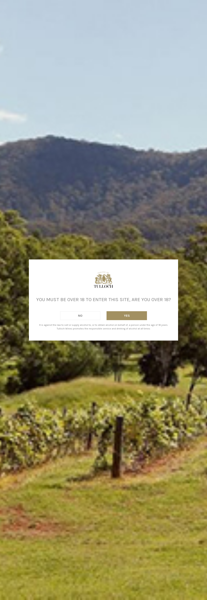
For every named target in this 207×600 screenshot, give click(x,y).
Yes (127, 315)
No (80, 315)
